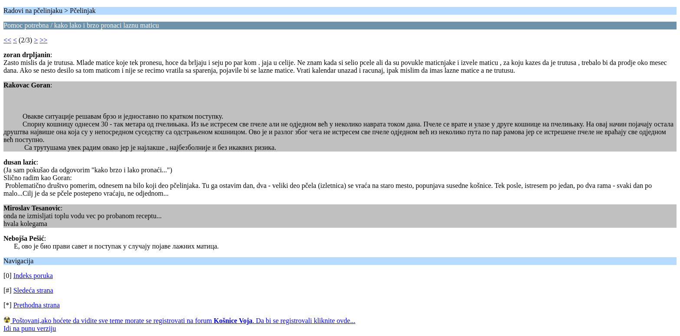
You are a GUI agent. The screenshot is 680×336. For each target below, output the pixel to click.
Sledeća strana (33, 290)
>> (43, 40)
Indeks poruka (33, 275)
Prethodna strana (36, 305)
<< (7, 40)
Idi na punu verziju (29, 328)
